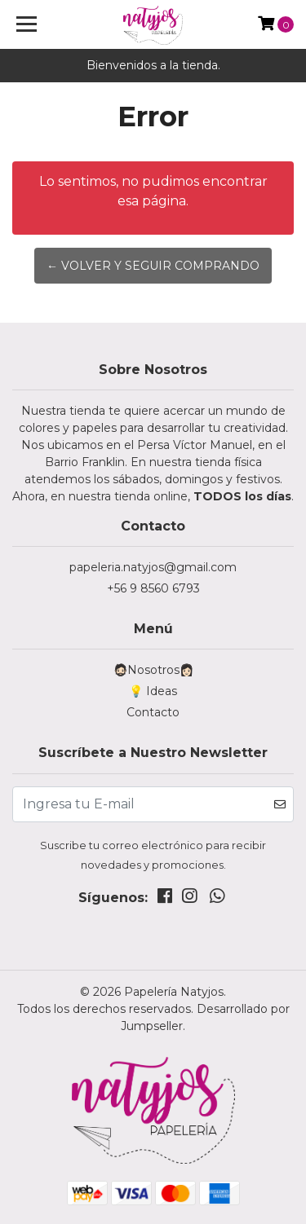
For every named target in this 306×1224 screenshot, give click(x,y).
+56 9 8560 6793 (153, 588)
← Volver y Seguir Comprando (153, 265)
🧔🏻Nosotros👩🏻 (153, 670)
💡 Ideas (153, 691)
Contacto (153, 712)
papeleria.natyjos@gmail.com (153, 567)
